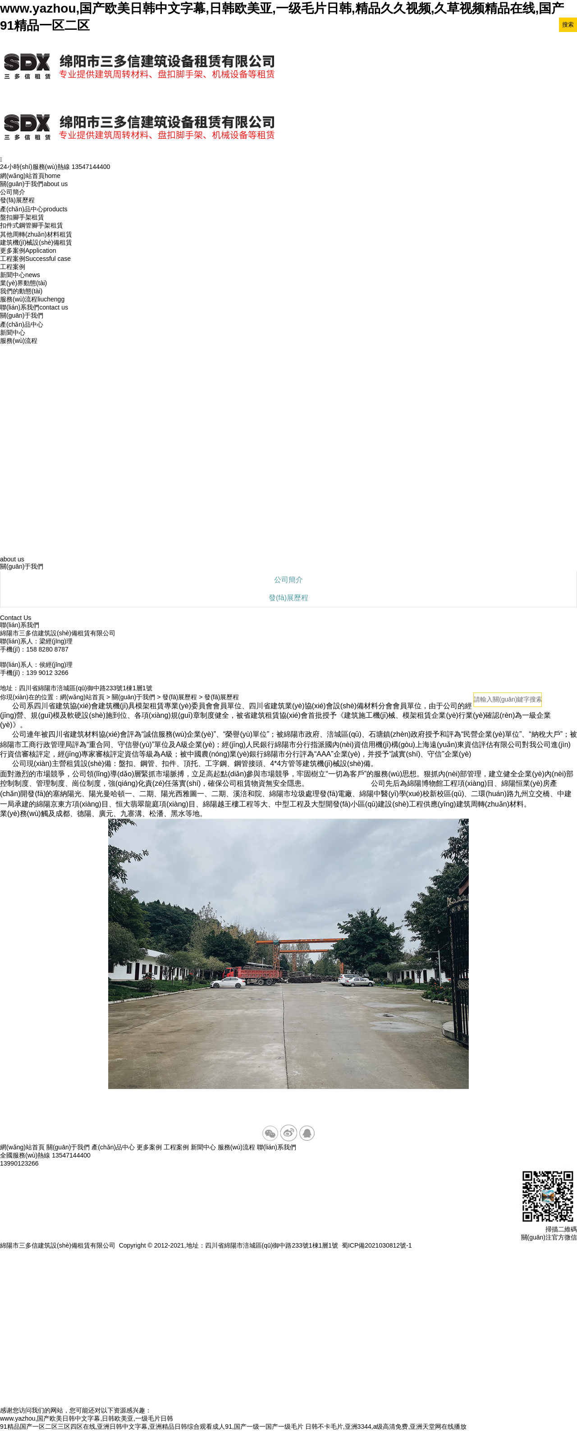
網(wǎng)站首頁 (30, 175)
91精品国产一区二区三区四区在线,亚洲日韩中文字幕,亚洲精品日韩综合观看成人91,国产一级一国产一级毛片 (151, 1426)
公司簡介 (12, 192)
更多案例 (28, 250)
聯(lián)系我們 (34, 307)
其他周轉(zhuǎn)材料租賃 (36, 234)
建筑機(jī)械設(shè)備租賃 (36, 242)
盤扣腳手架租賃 (22, 217)
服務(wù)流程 (32, 299)
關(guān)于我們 (34, 183)
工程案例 (35, 258)
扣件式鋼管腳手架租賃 (31, 225)
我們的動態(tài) (21, 291)
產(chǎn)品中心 (34, 209)
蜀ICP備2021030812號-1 (377, 1245)
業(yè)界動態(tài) (23, 283)
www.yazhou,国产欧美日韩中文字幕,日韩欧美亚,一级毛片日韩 (86, 1418)
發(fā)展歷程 (17, 200)
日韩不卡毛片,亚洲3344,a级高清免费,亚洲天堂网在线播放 (386, 1426)
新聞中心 (20, 274)
